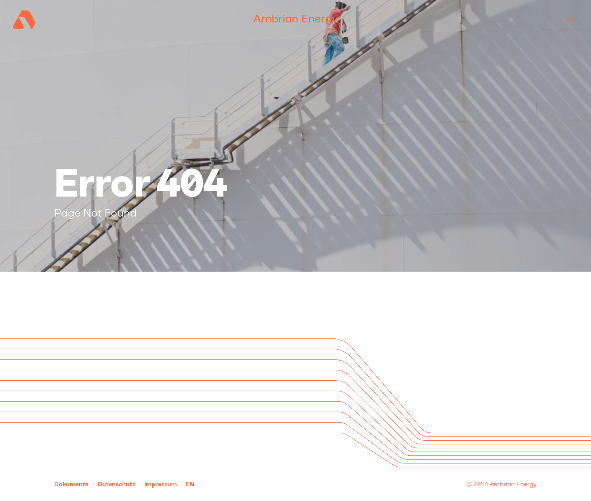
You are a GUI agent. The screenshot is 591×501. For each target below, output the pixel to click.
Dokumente (71, 484)
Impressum (160, 484)
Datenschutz (116, 484)
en (570, 19)
